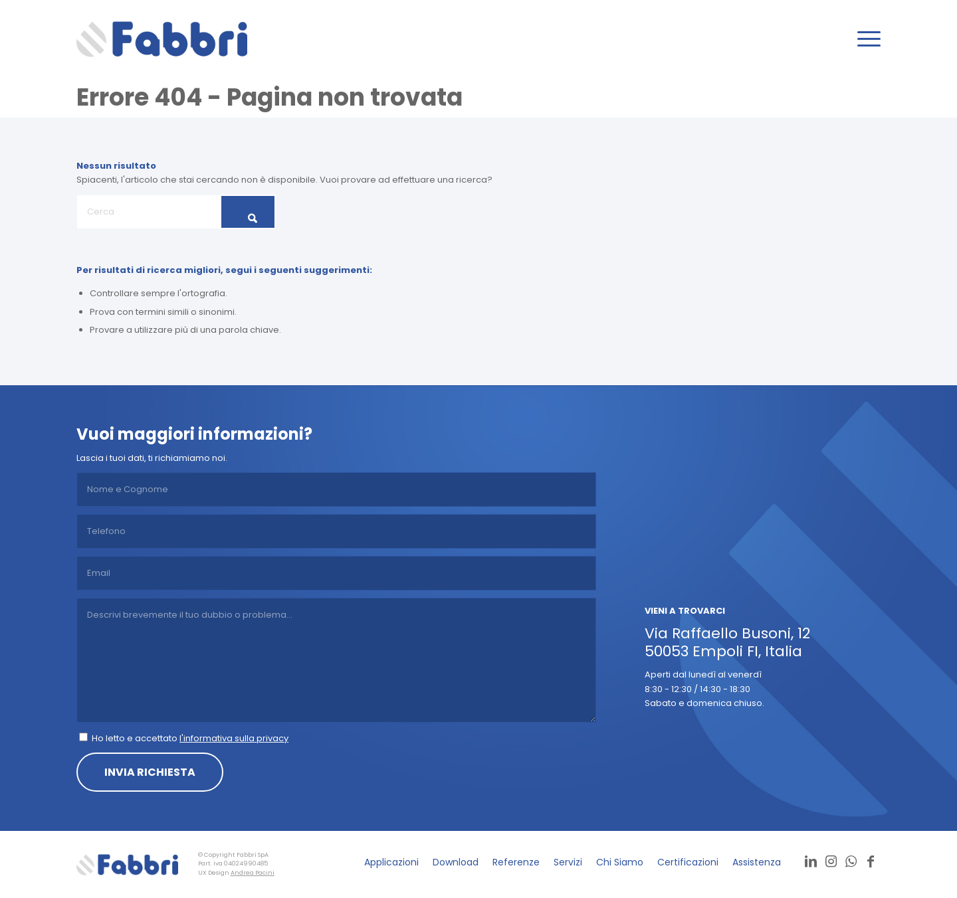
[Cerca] (176, 212)
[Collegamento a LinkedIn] (811, 861)
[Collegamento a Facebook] (871, 861)
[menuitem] (865, 39)
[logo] (161, 39)
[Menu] (865, 39)
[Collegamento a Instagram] (831, 861)
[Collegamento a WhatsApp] (851, 861)
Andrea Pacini (252, 873)
